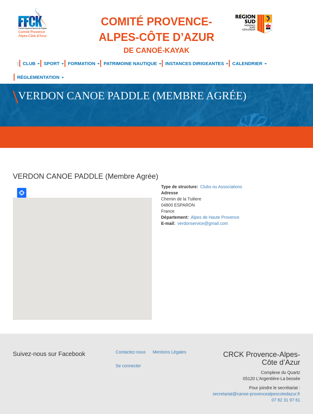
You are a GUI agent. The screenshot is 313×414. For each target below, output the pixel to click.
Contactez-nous (130, 352)
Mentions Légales (169, 352)
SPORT (54, 63)
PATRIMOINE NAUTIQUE (132, 63)
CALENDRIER (249, 63)
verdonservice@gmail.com (203, 223)
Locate (21, 193)
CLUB (31, 63)
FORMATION (84, 63)
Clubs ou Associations (221, 186)
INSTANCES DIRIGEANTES (196, 63)
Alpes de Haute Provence (215, 217)
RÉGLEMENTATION (40, 77)
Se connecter (128, 365)
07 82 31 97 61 (286, 400)
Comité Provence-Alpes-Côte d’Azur (156, 35)
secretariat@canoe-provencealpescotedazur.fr (256, 393)
